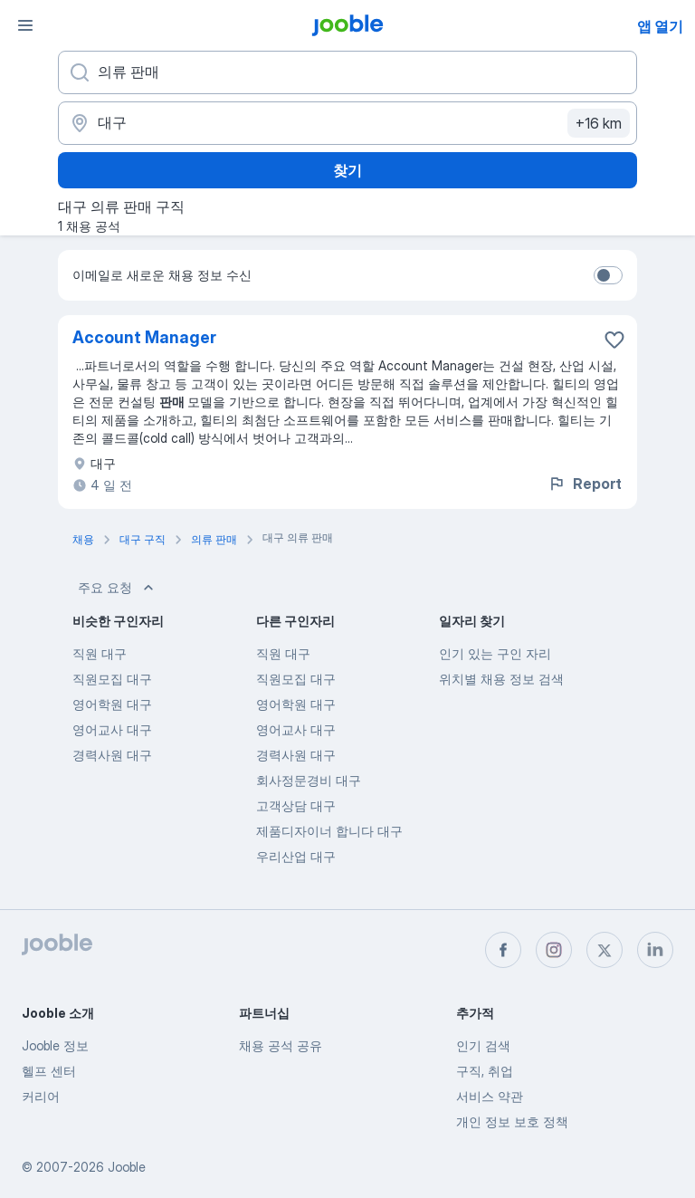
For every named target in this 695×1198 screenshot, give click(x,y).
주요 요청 (117, 588)
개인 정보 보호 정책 (512, 1121)
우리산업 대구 (296, 856)
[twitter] (604, 950)
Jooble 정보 (55, 1045)
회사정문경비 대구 (308, 780)
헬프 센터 (49, 1070)
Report (584, 483)
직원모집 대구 (112, 678)
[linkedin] (655, 950)
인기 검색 (483, 1045)
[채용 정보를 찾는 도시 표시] (347, 123)
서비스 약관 (489, 1096)
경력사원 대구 (112, 754)
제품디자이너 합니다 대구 (329, 831)
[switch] (608, 275)
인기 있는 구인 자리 (495, 653)
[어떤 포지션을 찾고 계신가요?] (347, 72)
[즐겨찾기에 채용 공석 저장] (614, 340)
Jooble (127, 1166)
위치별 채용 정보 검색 (501, 678)
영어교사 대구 (112, 729)
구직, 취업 (484, 1070)
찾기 (347, 170)
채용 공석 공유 (280, 1045)
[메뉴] (25, 25)
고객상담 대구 (296, 805)
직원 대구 (99, 653)
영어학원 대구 (112, 704)
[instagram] (554, 950)
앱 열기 (660, 26)
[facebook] (503, 950)
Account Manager (144, 337)
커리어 (41, 1096)
